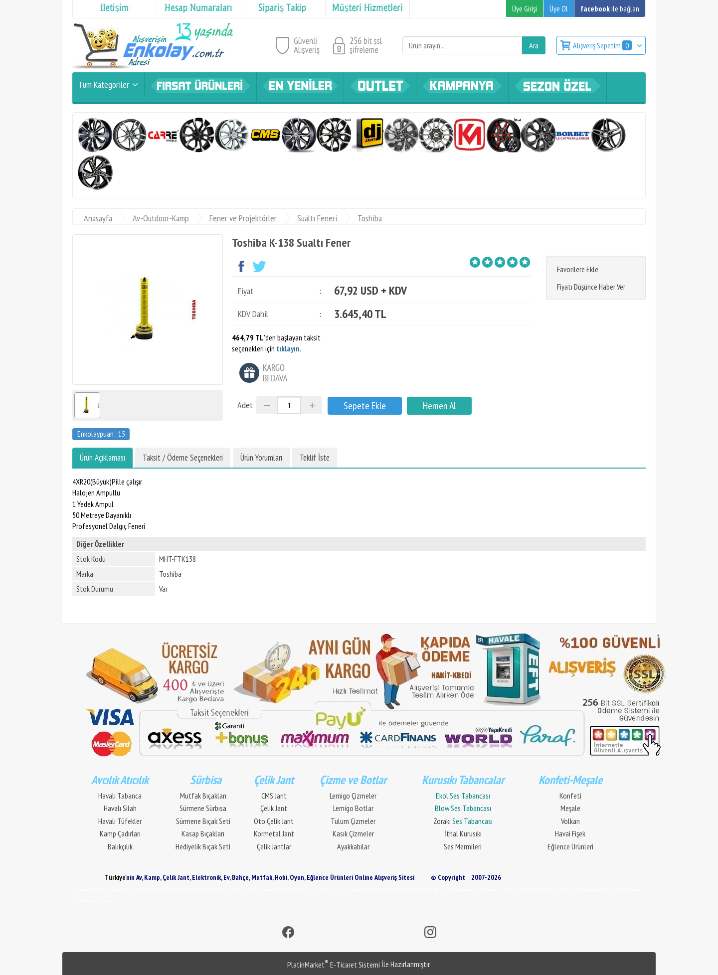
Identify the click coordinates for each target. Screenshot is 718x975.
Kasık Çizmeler (353, 833)
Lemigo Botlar (353, 808)
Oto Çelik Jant (274, 821)
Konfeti (570, 796)
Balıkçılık (120, 846)
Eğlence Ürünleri (570, 846)
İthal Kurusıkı (463, 833)
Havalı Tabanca (120, 796)
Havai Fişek (570, 833)
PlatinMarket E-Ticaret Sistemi (333, 965)
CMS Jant (274, 796)
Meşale (570, 808)
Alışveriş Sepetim (603, 45)
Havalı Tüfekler (120, 821)
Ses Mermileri (463, 846)
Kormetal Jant (274, 833)
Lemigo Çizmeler (353, 796)
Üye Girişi (524, 8)
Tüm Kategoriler (103, 84)
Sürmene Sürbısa (203, 808)
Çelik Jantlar (274, 846)
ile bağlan (609, 8)
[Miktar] (289, 405)
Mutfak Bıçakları (203, 796)
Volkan (570, 821)
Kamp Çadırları (120, 833)
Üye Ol (558, 8)
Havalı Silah (120, 808)
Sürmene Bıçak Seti (203, 821)
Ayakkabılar (353, 846)
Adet (245, 405)
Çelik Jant (273, 808)
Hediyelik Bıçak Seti (203, 846)
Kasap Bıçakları (202, 833)
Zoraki (463, 821)
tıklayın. (289, 348)
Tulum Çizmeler (353, 821)
